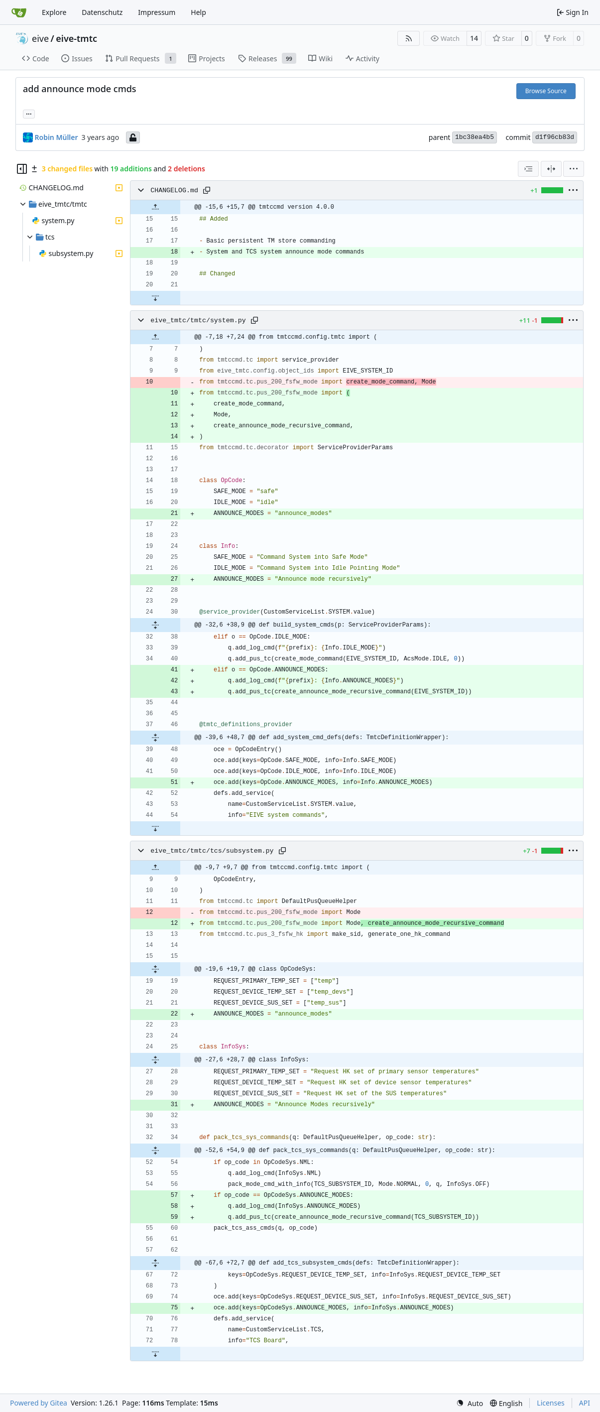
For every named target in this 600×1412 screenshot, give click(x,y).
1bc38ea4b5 (474, 137)
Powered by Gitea (38, 1403)
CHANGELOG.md (174, 190)
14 (474, 38)
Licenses (551, 1403)
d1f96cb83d (554, 137)
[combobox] (528, 169)
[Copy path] (207, 190)
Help (198, 12)
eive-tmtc (76, 38)
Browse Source (546, 91)
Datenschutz (102, 12)
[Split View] (551, 169)
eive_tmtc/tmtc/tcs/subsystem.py (211, 851)
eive (40, 38)
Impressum (156, 12)
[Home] (19, 12)
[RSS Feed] (408, 38)
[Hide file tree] (22, 169)
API (584, 1403)
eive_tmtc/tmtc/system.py (198, 320)
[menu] (573, 169)
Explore (54, 12)
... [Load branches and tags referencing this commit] (29, 113)
